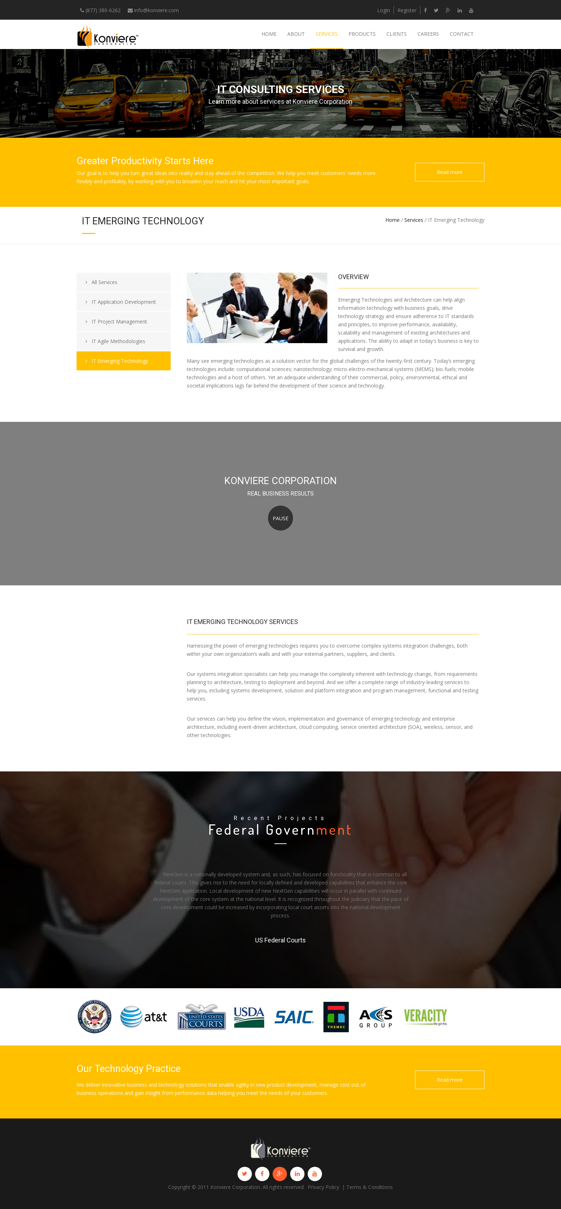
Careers (428, 33)
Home (269, 33)
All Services (101, 282)
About (296, 33)
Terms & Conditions (369, 1187)
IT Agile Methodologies (115, 341)
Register (406, 10)
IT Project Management (116, 321)
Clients (396, 33)
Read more (450, 172)
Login (383, 10)
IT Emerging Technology (117, 360)
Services (327, 33)
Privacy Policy (323, 1187)
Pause (280, 518)
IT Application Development (121, 301)
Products (362, 33)
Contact (462, 33)
